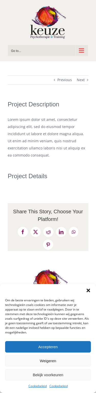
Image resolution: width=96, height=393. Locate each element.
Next (81, 79)
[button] (88, 290)
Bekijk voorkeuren (48, 375)
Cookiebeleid (37, 386)
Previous (64, 79)
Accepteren (48, 347)
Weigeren (48, 361)
